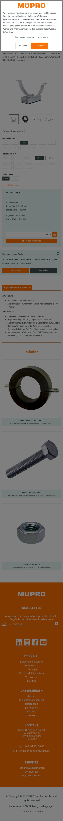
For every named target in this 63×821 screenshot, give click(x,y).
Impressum (43, 37)
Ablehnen (23, 46)
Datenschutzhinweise (24, 37)
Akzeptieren (39, 46)
